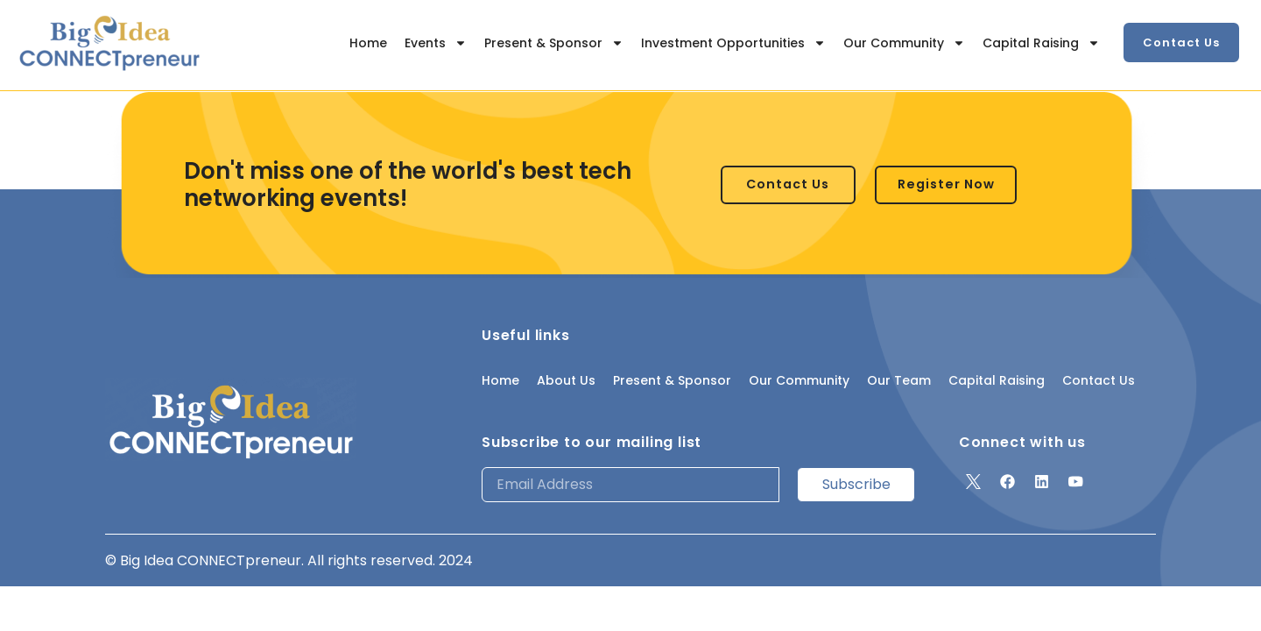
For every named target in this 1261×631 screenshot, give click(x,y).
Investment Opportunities (733, 43)
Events (436, 43)
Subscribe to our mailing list (591, 442)
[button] (1181, 42)
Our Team (899, 380)
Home (368, 43)
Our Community (904, 43)
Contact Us (1098, 380)
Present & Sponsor (553, 43)
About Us (566, 380)
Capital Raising (1041, 43)
